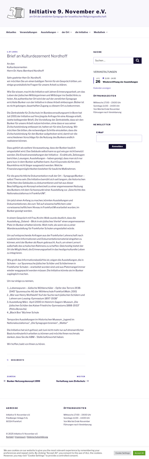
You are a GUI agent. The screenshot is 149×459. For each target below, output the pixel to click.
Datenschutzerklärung (37, 437)
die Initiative (83, 32)
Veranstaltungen (28, 32)
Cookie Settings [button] (123, 453)
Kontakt (10, 437)
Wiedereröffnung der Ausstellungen (120, 82)
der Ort (67, 32)
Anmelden (117, 146)
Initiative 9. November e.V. (68, 11)
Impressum (20, 437)
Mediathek (101, 32)
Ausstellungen (50, 32)
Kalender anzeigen (102, 88)
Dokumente (17, 360)
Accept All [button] (139, 453)
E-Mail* (100, 132)
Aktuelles (11, 32)
